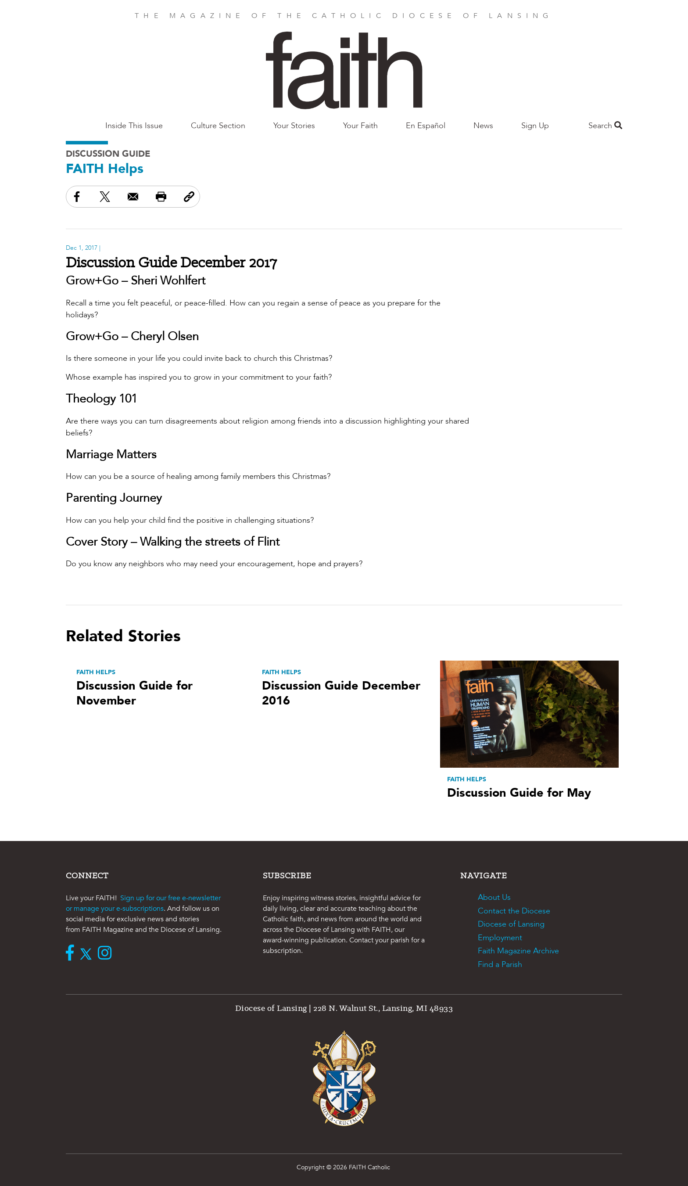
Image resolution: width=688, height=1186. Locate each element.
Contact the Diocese (514, 911)
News (483, 125)
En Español (425, 125)
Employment (500, 937)
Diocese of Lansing (511, 924)
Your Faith (360, 125)
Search (605, 125)
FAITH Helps (104, 169)
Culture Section (218, 125)
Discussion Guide (108, 154)
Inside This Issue (134, 125)
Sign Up (535, 125)
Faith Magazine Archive (518, 950)
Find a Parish (500, 964)
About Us (494, 897)
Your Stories (294, 125)
